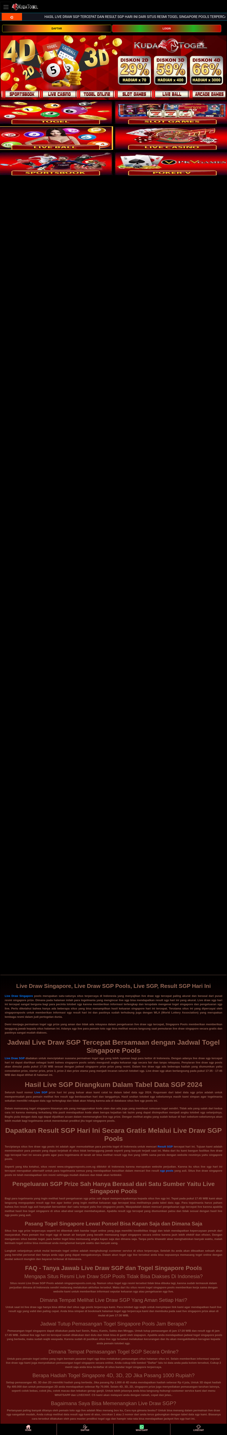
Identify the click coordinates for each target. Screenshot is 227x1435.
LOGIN (167, 28)
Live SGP (40, 1092)
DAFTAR (57, 28)
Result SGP (165, 1146)
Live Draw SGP (15, 1058)
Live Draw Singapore (19, 996)
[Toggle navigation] (6, 7)
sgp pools (166, 1170)
